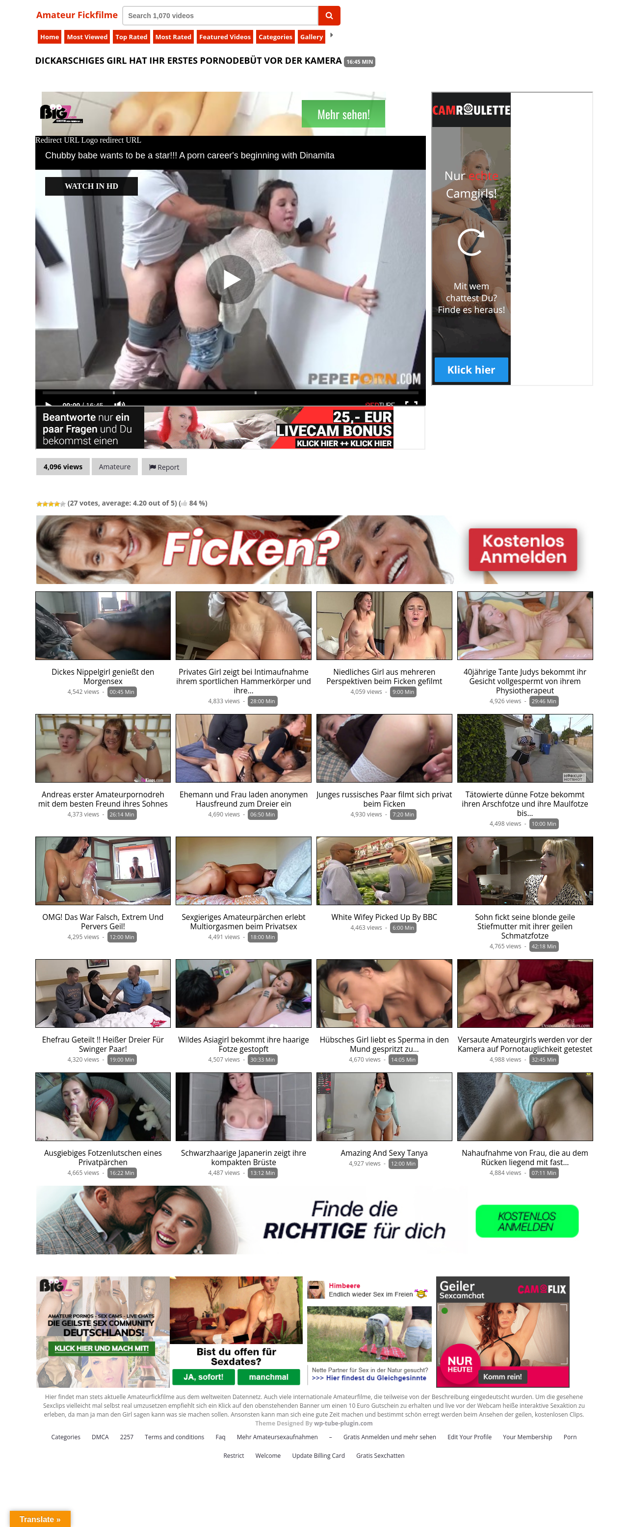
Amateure (115, 466)
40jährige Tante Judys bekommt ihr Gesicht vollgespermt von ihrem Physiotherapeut (525, 681)
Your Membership (527, 1437)
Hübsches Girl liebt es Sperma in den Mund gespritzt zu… (384, 1044)
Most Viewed (87, 36)
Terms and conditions (174, 1437)
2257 (126, 1437)
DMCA (100, 1437)
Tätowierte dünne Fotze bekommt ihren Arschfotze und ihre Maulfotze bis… (525, 803)
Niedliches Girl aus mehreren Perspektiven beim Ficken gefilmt (384, 677)
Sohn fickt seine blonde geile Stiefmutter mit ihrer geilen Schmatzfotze (525, 926)
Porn (570, 1437)
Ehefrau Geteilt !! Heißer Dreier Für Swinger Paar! (103, 1044)
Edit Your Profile (469, 1437)
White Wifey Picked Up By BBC (384, 917)
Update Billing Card (318, 1455)
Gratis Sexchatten (380, 1455)
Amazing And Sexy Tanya (384, 1153)
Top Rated (131, 36)
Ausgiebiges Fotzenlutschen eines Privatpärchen (103, 1158)
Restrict (233, 1455)
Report (164, 467)
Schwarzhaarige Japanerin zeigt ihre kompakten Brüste (243, 1158)
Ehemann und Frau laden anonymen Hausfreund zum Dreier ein (244, 799)
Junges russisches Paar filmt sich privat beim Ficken (384, 799)
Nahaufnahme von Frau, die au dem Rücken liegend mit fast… (525, 1158)
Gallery (311, 36)
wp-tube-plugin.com (343, 1423)
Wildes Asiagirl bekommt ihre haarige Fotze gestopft (243, 1044)
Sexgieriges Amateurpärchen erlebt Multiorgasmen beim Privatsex (243, 922)
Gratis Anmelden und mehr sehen (389, 1437)
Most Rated (174, 36)
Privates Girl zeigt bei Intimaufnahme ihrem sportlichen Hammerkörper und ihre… (243, 681)
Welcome (268, 1455)
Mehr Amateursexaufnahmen (277, 1437)
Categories (275, 36)
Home (49, 36)
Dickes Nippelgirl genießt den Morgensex (103, 677)
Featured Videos (225, 36)
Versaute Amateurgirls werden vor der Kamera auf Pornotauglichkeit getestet (525, 1044)
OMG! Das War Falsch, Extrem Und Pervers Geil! (102, 922)
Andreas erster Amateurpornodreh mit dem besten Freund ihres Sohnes (103, 799)
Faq (220, 1437)
